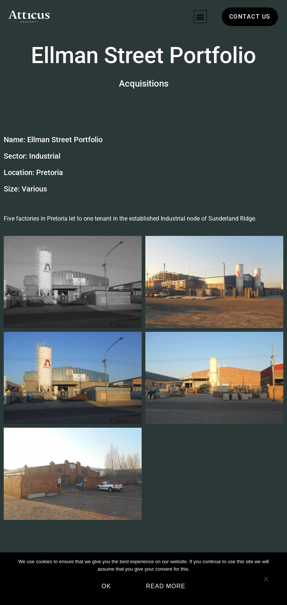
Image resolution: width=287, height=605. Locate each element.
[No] (265, 582)
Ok (106, 586)
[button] (200, 16)
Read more (166, 586)
